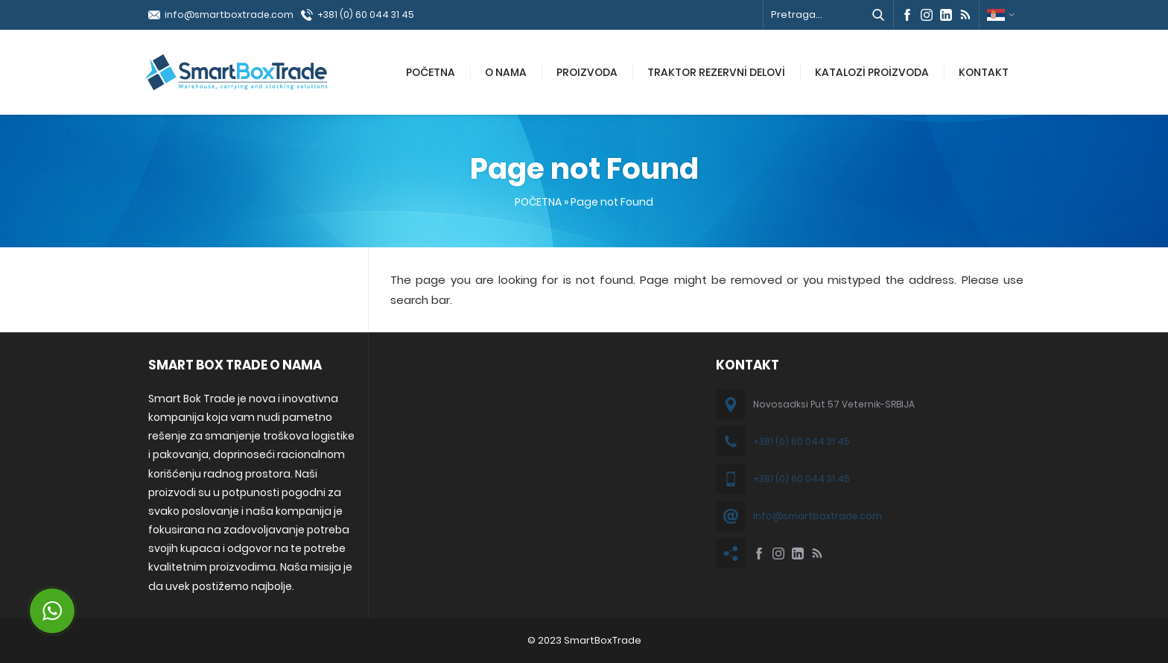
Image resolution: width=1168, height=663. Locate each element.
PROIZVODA (587, 72)
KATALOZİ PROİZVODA (872, 72)
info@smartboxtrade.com (229, 14)
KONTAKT (984, 72)
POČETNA (430, 72)
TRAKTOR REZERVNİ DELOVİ (716, 72)
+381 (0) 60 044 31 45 (365, 14)
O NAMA (506, 72)
